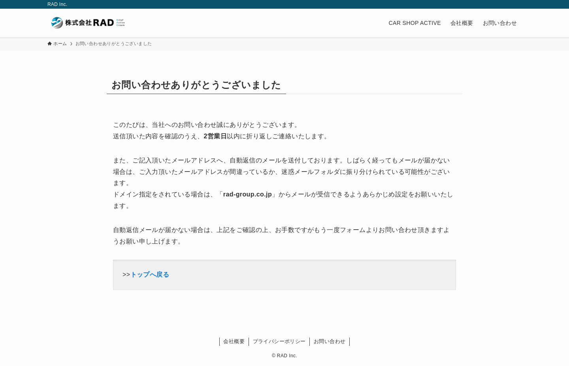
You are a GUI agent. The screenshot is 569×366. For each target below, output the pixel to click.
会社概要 (234, 341)
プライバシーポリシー (279, 341)
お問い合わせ (329, 341)
